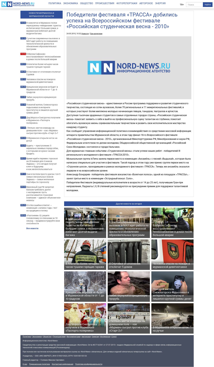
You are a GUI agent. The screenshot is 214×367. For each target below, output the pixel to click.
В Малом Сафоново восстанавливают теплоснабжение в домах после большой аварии (43, 57)
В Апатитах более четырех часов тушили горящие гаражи (42, 65)
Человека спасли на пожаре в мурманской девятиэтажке (40, 80)
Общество (86, 3)
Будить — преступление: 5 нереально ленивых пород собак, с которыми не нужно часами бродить (42, 149)
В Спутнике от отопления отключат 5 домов (43, 73)
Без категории (96, 33)
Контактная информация (62, 364)
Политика (54, 3)
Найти (208, 4)
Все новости (32, 228)
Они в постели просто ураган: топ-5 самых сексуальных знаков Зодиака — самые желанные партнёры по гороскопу (43, 178)
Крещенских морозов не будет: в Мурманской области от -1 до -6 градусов (42, 90)
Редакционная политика (39, 364)
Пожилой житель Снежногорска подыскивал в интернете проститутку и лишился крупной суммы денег (42, 108)
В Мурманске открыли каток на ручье (41, 139)
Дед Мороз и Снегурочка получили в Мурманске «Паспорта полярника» (43, 120)
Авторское (146, 3)
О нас (25, 364)
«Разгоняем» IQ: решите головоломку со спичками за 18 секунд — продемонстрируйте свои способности (43, 219)
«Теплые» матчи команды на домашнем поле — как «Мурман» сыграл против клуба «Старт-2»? (42, 130)
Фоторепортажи (126, 3)
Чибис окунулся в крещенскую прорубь (41, 98)
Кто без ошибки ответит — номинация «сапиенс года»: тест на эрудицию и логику (41, 208)
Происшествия (104, 3)
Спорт (114, 336)
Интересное (105, 336)
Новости (85, 33)
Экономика (70, 3)
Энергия (160, 3)
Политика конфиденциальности (88, 364)
